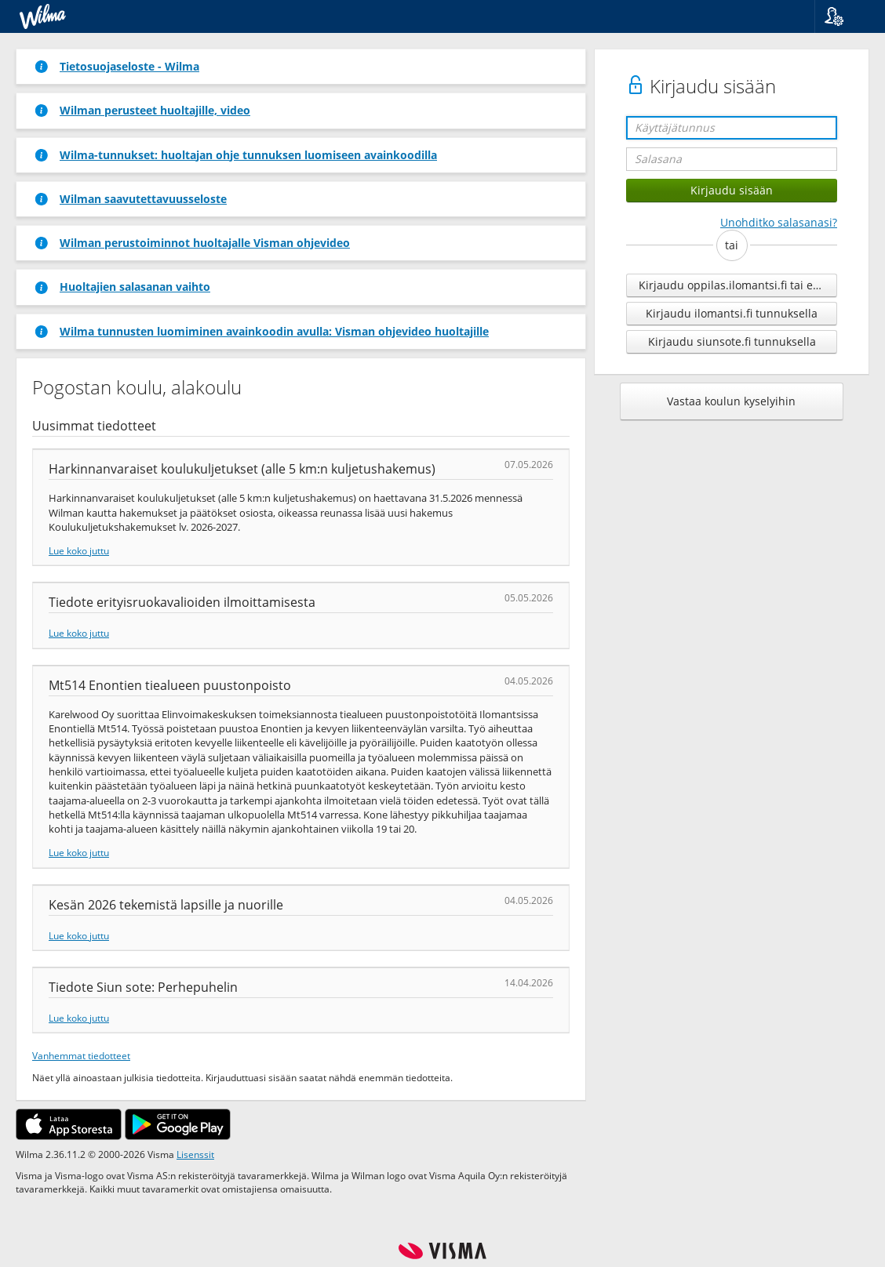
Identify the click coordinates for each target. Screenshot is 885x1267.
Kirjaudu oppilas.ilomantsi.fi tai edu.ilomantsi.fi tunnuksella (738, 285)
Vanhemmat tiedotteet (81, 1055)
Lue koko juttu (79, 550)
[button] (843, 16)
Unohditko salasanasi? (778, 222)
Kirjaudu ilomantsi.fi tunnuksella (732, 313)
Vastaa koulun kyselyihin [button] (731, 401)
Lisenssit (195, 1154)
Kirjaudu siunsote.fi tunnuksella (732, 341)
